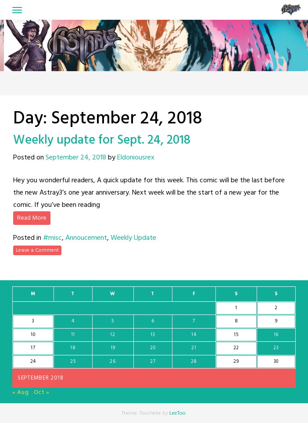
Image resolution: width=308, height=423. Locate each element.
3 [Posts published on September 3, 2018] (33, 321)
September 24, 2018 (76, 157)
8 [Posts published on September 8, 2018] (236, 321)
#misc (52, 238)
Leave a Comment (37, 250)
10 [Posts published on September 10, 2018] (33, 335)
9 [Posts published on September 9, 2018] (276, 321)
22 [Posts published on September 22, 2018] (236, 348)
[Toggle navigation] (17, 10)
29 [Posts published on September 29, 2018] (236, 361)
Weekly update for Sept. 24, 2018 (101, 140)
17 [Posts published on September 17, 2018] (33, 348)
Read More (32, 218)
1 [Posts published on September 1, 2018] (236, 308)
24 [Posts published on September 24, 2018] (33, 361)
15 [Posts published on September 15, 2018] (236, 335)
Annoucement (86, 238)
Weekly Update (133, 238)
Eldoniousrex (135, 157)
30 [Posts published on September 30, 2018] (276, 361)
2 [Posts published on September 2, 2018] (276, 308)
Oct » (42, 392)
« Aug (20, 392)
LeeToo (177, 413)
